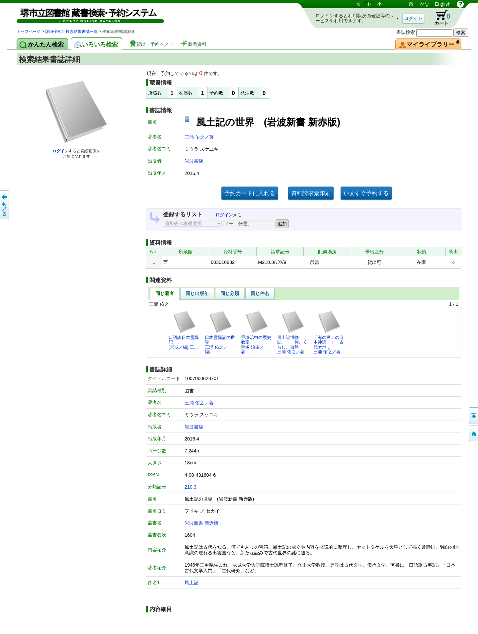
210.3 (191, 487)
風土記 (192, 582)
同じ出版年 (197, 293)
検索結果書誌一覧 (82, 31)
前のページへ (5, 205)
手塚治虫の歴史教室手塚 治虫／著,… (256, 332)
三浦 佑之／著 (199, 137)
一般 (409, 4)
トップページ (28, 31)
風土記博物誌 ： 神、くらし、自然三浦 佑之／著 (292, 332)
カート (439, 18)
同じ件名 (260, 293)
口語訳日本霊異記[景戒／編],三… (184, 330)
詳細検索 (53, 31)
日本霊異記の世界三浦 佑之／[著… (220, 332)
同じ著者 (164, 293)
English (442, 4)
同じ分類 (229, 293)
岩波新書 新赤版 (201, 523)
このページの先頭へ (473, 415)
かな (424, 4)
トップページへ (473, 434)
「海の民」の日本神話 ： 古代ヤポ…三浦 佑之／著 (328, 332)
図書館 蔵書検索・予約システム (86, 14)
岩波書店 (194, 161)
